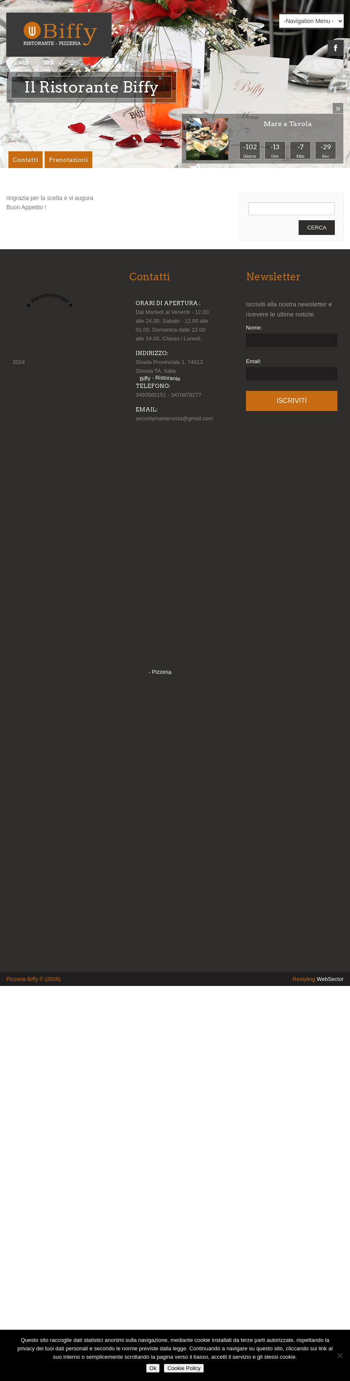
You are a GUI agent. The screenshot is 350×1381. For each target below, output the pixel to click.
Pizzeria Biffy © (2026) (33, 979)
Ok (153, 1368)
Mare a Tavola (288, 124)
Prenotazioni (68, 159)
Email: (253, 361)
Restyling (318, 979)
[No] (339, 1355)
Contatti (25, 159)
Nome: (254, 327)
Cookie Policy (183, 1368)
